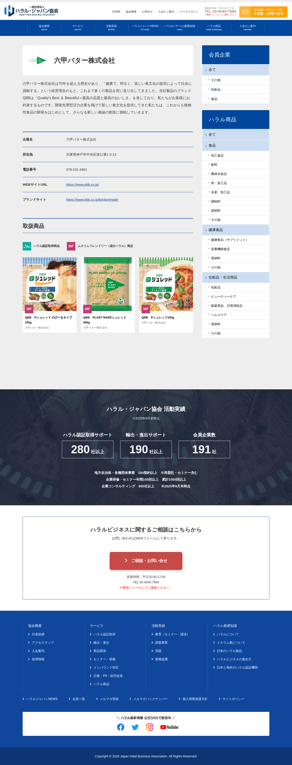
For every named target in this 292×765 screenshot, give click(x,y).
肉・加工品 (219, 183)
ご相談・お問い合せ (149, 560)
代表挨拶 (38, 634)
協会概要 (131, 11)
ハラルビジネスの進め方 (234, 659)
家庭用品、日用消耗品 (226, 305)
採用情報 (38, 659)
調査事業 (161, 642)
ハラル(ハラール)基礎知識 (179, 27)
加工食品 (217, 155)
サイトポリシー (233, 699)
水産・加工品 (220, 192)
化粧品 (215, 287)
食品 (212, 145)
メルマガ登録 (109, 699)
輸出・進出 (101, 642)
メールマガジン (189, 11)
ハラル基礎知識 (225, 626)
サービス (77, 27)
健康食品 (216, 230)
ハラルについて (228, 634)
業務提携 (161, 659)
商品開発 (100, 651)
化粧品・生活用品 (223, 277)
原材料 (215, 210)
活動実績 (111, 27)
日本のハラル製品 (229, 651)
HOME (116, 11)
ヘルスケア (219, 315)
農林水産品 (219, 174)
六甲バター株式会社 (37, 327)
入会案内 (38, 651)
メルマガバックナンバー (150, 699)
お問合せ (147, 11)
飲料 (214, 164)
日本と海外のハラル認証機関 (237, 667)
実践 (158, 651)
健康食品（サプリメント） (230, 240)
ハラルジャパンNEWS (145, 27)
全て (212, 134)
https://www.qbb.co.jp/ (82, 184)
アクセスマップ (43, 642)
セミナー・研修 (104, 659)
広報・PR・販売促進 (108, 676)
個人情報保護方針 (195, 699)
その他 (215, 220)
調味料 (215, 201)
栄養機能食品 (220, 249)
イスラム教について (231, 642)
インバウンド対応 (106, 667)
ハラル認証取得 (104, 634)
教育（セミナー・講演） (172, 634)
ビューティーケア (223, 296)
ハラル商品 (214, 27)
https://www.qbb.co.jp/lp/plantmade (92, 199)
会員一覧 (78, 699)
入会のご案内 (166, 11)
